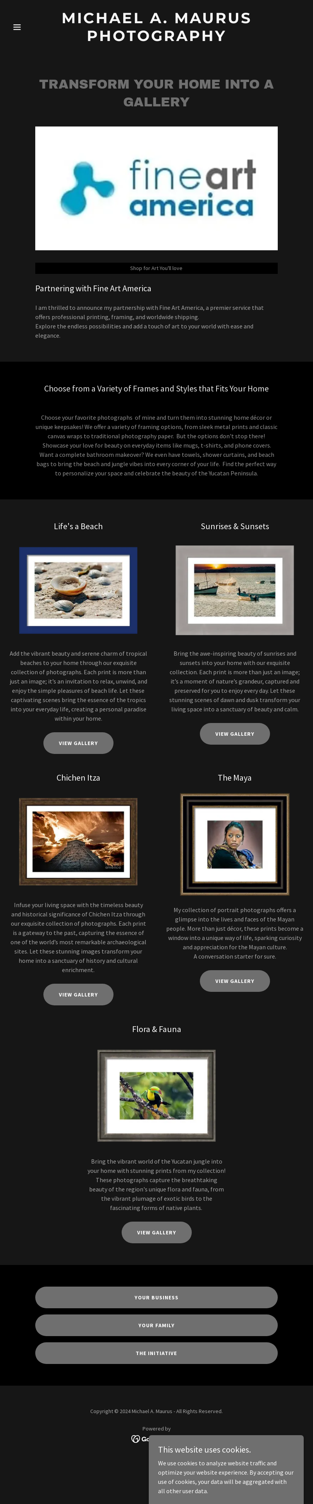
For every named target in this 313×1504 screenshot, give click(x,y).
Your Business (156, 1297)
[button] (31, 27)
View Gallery (78, 743)
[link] (157, 39)
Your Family (156, 1325)
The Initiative (156, 1353)
